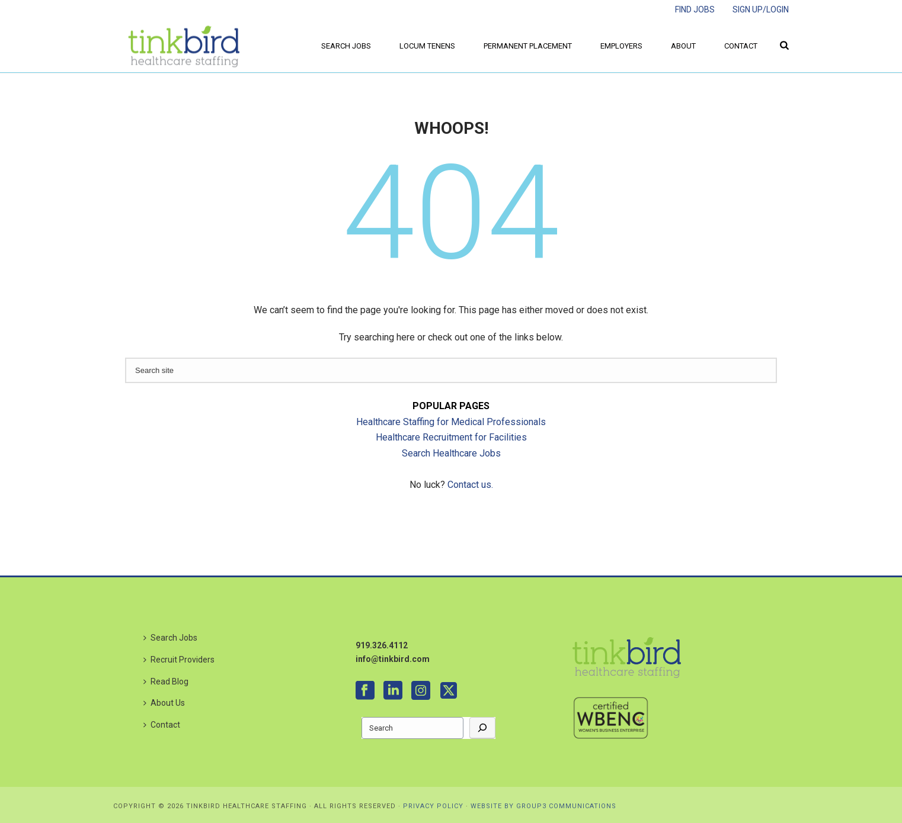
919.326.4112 (382, 645)
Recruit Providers (179, 659)
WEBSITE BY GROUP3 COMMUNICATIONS (543, 806)
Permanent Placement (528, 45)
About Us (164, 703)
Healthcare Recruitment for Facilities (451, 437)
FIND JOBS (695, 9)
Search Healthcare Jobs (451, 453)
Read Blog (165, 681)
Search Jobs (346, 45)
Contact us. (470, 484)
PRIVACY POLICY (433, 806)
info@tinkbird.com (393, 659)
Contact (740, 45)
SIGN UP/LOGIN (761, 9)
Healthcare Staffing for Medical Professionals (451, 421)
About (683, 45)
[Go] (482, 728)
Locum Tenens (427, 45)
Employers (621, 45)
